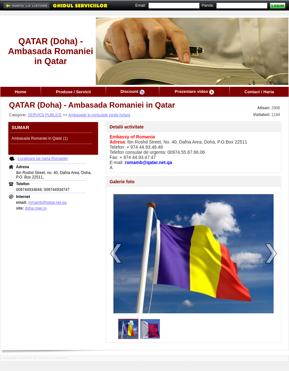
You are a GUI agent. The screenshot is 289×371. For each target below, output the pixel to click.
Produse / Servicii (73, 91)
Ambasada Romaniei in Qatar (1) (40, 138)
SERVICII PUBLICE (45, 115)
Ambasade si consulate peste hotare (99, 115)
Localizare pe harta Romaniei (43, 158)
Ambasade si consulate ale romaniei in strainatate (34, 357)
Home (20, 91)
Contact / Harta (259, 91)
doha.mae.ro (35, 208)
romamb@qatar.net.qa (47, 202)
